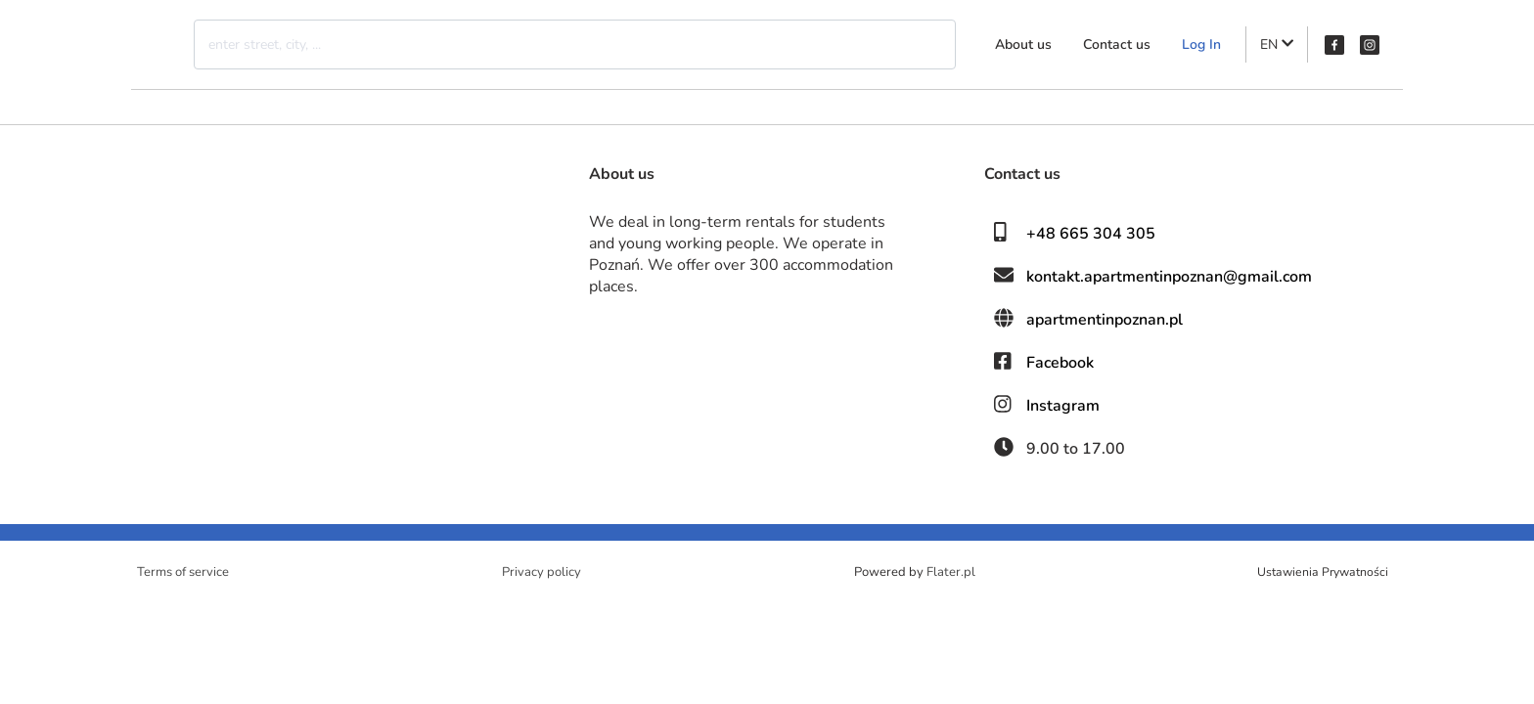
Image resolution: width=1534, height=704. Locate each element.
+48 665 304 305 (1090, 233)
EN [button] (1276, 44)
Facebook (1060, 363)
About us (1023, 44)
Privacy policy (541, 572)
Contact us (1116, 44)
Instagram (1063, 406)
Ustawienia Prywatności (1322, 572)
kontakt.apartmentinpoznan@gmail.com (1169, 276)
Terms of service (183, 572)
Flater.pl (950, 572)
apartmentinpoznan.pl (1104, 319)
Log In (1201, 44)
